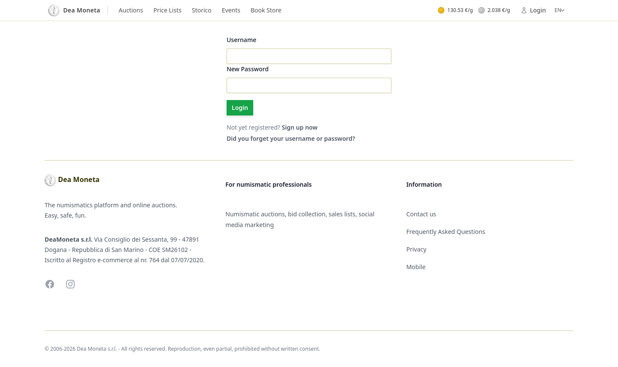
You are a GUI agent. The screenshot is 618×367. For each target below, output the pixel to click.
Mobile (416, 267)
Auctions (131, 10)
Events (231, 10)
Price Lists (167, 10)
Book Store (266, 10)
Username (241, 40)
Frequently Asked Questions (445, 231)
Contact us (421, 214)
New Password (248, 69)
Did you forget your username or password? (291, 138)
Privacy (416, 249)
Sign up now (300, 127)
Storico (202, 10)
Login (533, 10)
